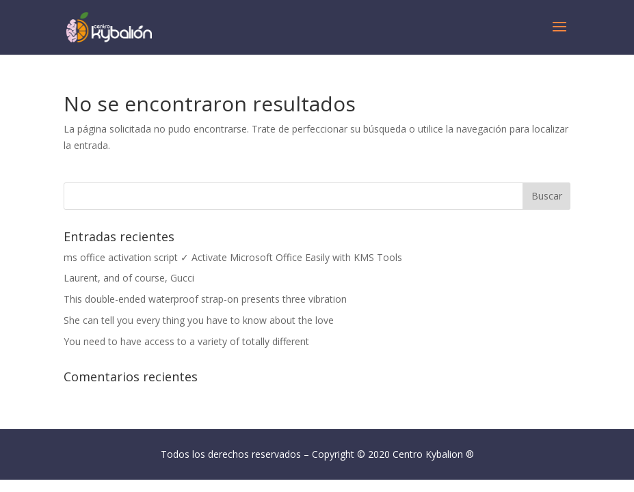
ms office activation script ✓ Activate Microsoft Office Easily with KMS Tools (233, 257)
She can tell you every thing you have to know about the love (199, 320)
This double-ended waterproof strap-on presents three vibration (205, 298)
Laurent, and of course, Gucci (129, 277)
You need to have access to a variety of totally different (186, 341)
